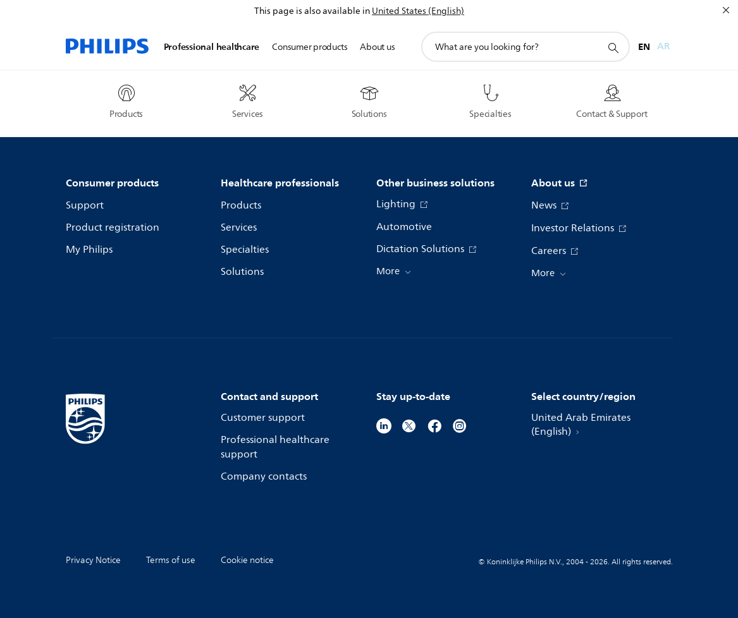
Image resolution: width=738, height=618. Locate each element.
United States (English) (418, 11)
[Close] (726, 10)
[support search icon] (612, 47)
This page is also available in (312, 11)
